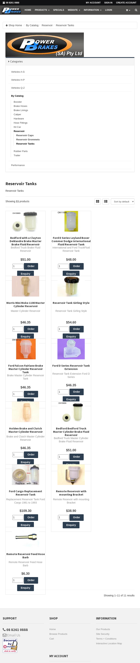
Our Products (103, 541)
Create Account (126, 2)
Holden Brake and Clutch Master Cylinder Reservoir (25, 387)
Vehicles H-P (18, 79)
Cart (51, 550)
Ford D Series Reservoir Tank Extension (115, 315)
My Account (55, 578)
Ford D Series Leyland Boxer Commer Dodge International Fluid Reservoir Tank (70, 242)
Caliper (17, 114)
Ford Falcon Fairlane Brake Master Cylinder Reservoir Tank (70, 317)
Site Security (102, 545)
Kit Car (17, 127)
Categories (16, 61)
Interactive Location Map (109, 555)
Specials (58, 10)
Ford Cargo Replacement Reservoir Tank (114, 387)
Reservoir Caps (25, 135)
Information (93, 10)
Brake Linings (21, 110)
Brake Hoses (20, 106)
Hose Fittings (21, 122)
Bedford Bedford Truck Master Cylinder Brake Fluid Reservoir (70, 389)
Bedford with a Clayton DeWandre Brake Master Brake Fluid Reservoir (25, 241)
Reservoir (47, 25)
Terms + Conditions (106, 550)
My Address (55, 583)
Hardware (19, 118)
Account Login (56, 593)
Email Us (11, 547)
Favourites (55, 588)
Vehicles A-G (18, 71)
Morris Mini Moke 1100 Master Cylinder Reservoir (115, 239)
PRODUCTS (42, 10)
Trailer (17, 155)
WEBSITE (74, 10)
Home (28, 10)
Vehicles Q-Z (18, 87)
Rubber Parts (21, 151)
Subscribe (35, 626)
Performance (18, 165)
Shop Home (15, 25)
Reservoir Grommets (28, 139)
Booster (18, 101)
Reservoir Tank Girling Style (25, 313)
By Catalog (32, 25)
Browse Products (58, 545)
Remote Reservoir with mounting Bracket (25, 460)
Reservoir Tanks (65, 25)
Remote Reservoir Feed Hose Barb (70, 460)
